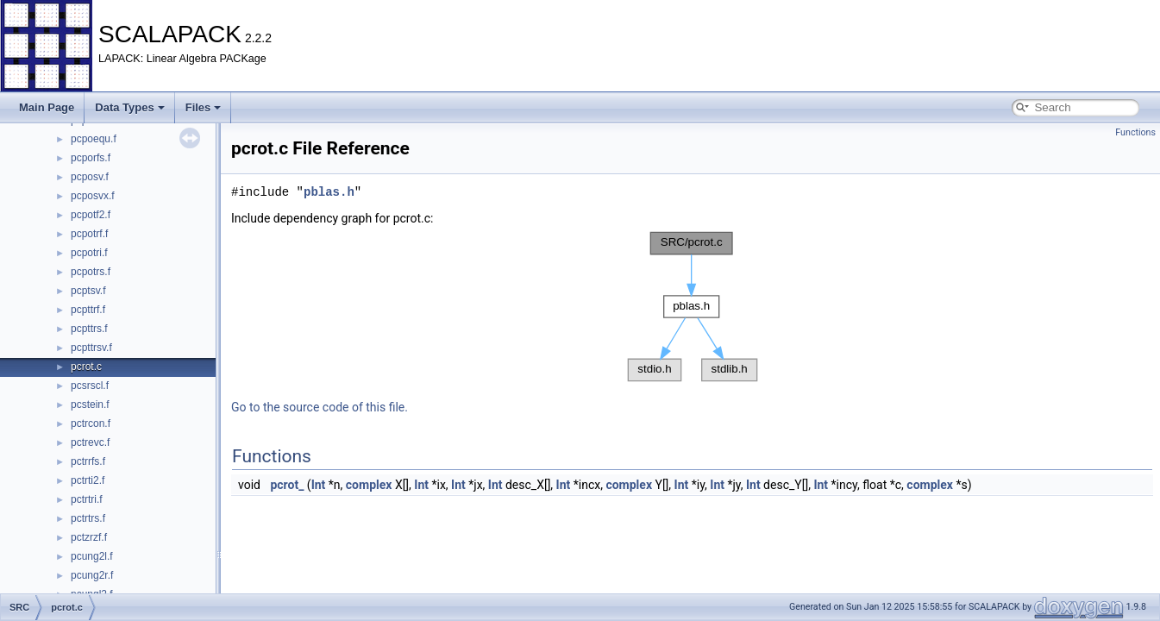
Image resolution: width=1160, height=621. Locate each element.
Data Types (129, 107)
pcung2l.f (92, 556)
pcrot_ (287, 485)
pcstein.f (90, 404)
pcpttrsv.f (91, 348)
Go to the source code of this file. (319, 407)
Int (318, 485)
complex (369, 485)
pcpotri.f (89, 253)
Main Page (46, 107)
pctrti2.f (87, 480)
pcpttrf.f (88, 310)
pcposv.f (90, 177)
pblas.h (329, 192)
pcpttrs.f (89, 329)
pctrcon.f (90, 423)
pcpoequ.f (93, 139)
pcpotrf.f (89, 234)
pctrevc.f (90, 442)
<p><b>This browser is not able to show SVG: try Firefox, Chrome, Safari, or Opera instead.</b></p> (693, 307)
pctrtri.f (87, 499)
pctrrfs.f (88, 461)
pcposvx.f (93, 196)
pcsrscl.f (90, 386)
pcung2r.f (92, 575)
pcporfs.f (90, 158)
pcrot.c (86, 367)
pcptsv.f (88, 291)
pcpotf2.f (90, 215)
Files (203, 107)
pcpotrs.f (90, 272)
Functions (1135, 132)
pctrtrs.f (88, 518)
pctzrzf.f (89, 537)
